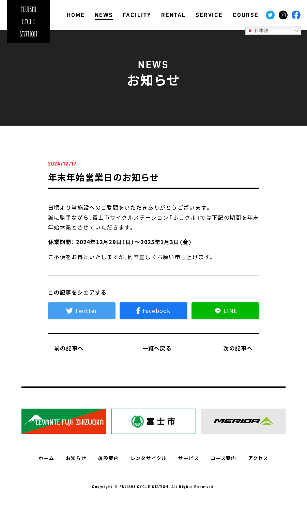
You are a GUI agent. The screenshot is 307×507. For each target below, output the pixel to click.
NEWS (104, 15)
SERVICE (209, 15)
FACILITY (137, 15)
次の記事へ (241, 348)
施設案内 (108, 458)
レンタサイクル (149, 458)
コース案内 (223, 458)
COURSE (246, 15)
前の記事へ (66, 348)
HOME (76, 15)
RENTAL (173, 15)
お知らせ (76, 458)
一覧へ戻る (153, 348)
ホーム (47, 458)
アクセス (258, 458)
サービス (188, 458)
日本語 (258, 30)
